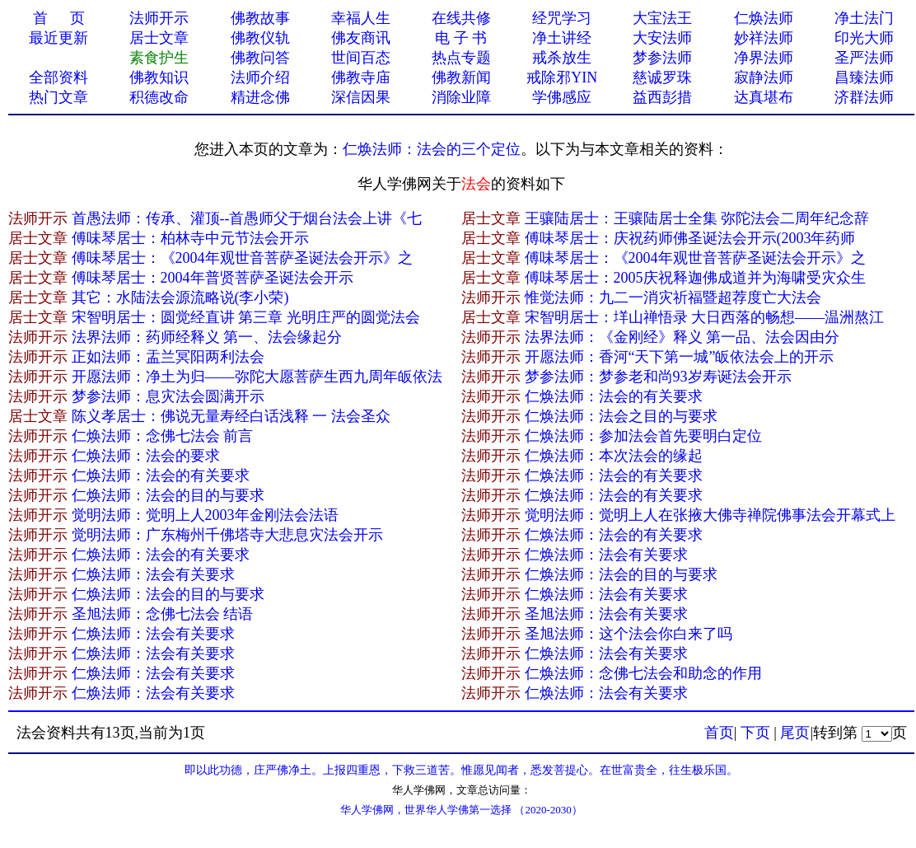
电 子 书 (461, 38)
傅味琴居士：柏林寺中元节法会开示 (190, 238)
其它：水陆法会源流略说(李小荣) (180, 297)
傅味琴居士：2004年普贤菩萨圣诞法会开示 (212, 277)
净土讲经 (561, 38)
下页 (755, 732)
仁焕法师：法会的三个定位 (432, 149)
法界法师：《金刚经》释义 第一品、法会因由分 (682, 337)
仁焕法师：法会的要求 (146, 455)
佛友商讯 (360, 38)
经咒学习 (561, 18)
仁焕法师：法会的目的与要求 (168, 495)
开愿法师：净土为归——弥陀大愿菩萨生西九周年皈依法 (257, 376)
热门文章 (58, 97)
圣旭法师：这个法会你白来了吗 (628, 633)
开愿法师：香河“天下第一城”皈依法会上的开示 (679, 357)
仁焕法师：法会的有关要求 (614, 396)
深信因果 (360, 97)
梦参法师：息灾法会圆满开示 (168, 396)
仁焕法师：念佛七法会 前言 (163, 436)
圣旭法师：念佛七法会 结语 (163, 614)
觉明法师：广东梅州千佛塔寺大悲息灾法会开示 (227, 535)
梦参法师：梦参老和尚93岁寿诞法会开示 (658, 376)
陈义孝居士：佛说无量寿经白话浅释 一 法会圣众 (231, 416)
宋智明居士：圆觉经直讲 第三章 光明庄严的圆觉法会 (246, 317)
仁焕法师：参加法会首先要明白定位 (643, 436)
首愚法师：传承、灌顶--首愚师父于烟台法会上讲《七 (247, 218)
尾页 (795, 732)
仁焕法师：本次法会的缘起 (614, 455)
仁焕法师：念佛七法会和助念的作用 (643, 673)
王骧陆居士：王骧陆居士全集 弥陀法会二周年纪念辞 (697, 218)
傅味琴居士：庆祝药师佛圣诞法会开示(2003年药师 (690, 238)
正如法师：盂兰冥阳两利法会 (168, 357)
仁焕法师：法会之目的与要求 (621, 416)
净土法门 (864, 18)
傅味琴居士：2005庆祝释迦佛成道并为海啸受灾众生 (695, 277)
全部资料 (58, 77)
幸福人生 (360, 18)
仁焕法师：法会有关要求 (606, 554)
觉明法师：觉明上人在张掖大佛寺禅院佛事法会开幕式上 (710, 515)
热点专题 (461, 57)
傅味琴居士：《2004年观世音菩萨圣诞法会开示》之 (242, 258)
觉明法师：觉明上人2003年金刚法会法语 (205, 515)
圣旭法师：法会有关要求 (606, 614)
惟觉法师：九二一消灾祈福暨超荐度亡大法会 (673, 297)
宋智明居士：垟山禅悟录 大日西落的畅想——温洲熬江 (705, 317)
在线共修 (461, 18)
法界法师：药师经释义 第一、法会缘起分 (207, 337)
